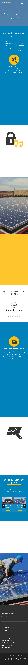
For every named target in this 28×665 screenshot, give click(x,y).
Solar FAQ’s (4, 620)
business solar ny (17, 491)
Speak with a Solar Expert (7, 613)
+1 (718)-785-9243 (9, 644)
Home (3, 658)
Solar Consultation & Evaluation (14, 352)
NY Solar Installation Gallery (8, 634)
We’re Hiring (10, 658)
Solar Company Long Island (8, 627)
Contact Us (19, 659)
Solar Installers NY (5, 630)
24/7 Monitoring (14, 70)
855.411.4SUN (9, 645)
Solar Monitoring (5, 616)
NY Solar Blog (11, 659)
